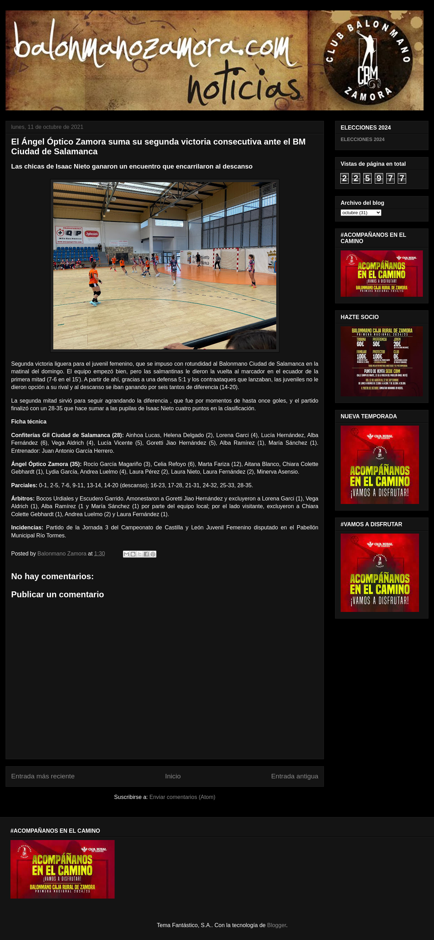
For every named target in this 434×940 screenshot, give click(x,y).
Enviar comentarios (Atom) (182, 797)
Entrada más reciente (43, 776)
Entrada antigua (294, 776)
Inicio (173, 776)
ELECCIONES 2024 (363, 139)
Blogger (276, 925)
